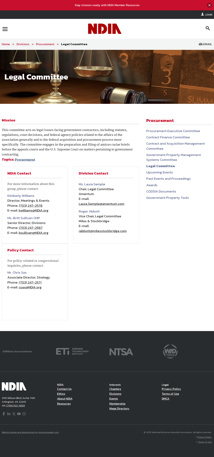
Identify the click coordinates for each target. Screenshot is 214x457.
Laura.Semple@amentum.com (101, 203)
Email (205, 44)
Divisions (23, 44)
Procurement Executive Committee (173, 131)
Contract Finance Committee (168, 137)
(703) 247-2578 (31, 205)
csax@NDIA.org (30, 287)
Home (6, 44)
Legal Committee (74, 44)
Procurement (45, 44)
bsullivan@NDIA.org (33, 232)
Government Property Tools (167, 197)
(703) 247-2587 (31, 227)
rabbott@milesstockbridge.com (103, 231)
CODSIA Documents (161, 191)
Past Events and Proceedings (168, 178)
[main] (107, 190)
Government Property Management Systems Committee (173, 157)
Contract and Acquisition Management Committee (175, 146)
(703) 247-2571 (30, 282)
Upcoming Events (159, 172)
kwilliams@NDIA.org (33, 210)
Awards (151, 185)
